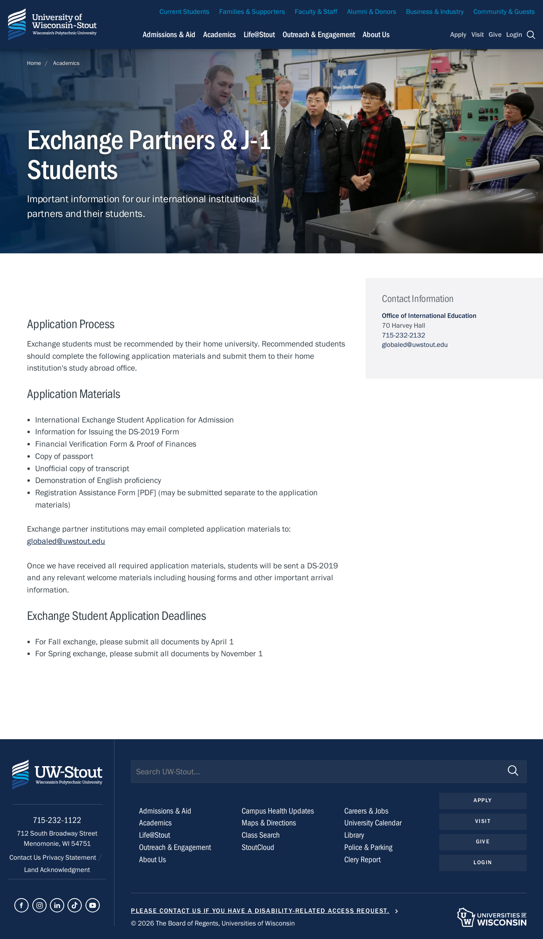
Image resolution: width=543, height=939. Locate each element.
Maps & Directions (269, 822)
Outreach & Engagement (175, 847)
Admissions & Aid (165, 811)
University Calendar (373, 822)
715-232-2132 (403, 335)
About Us (376, 34)
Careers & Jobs (366, 811)
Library (354, 835)
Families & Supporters (252, 12)
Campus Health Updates (278, 811)
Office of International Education (429, 316)
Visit (477, 35)
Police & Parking (368, 847)
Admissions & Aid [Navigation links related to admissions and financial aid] (169, 34)
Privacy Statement (70, 858)
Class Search (261, 835)
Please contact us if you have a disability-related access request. (260, 910)
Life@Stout (154, 835)
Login (514, 35)
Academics (66, 63)
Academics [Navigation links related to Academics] (219, 34)
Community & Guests (504, 12)
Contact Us (26, 858)
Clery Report (362, 859)
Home (34, 63)
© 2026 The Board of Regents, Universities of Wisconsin (213, 923)
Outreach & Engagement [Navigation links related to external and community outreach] (319, 34)
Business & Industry (435, 12)
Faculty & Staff (316, 12)
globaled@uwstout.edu (66, 541)
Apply (458, 35)
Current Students (184, 12)
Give (495, 35)
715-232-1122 (57, 820)
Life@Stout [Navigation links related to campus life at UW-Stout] (259, 34)
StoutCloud (258, 847)
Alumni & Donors (371, 12)
